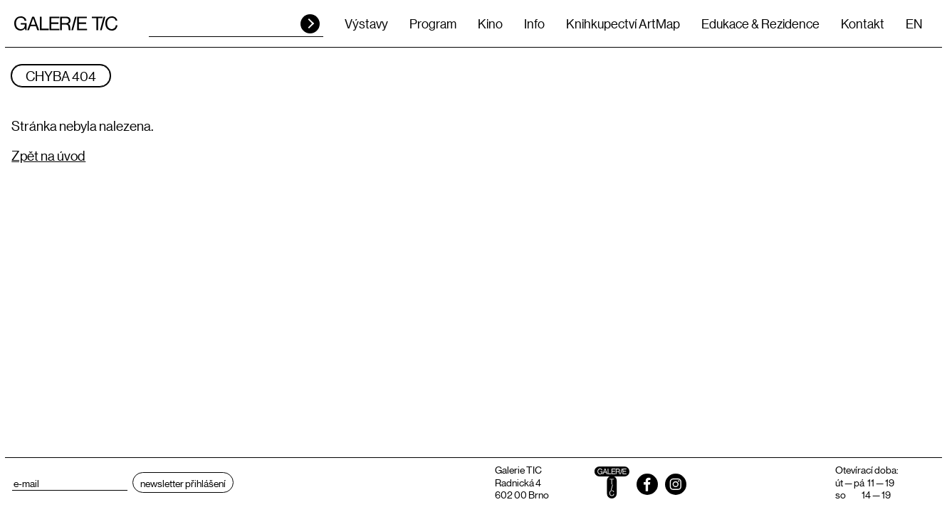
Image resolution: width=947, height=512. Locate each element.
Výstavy (366, 23)
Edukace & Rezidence (760, 23)
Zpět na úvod (48, 155)
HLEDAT (310, 23)
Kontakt (862, 23)
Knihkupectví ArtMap (623, 23)
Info (534, 23)
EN (914, 23)
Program (432, 23)
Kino (490, 23)
